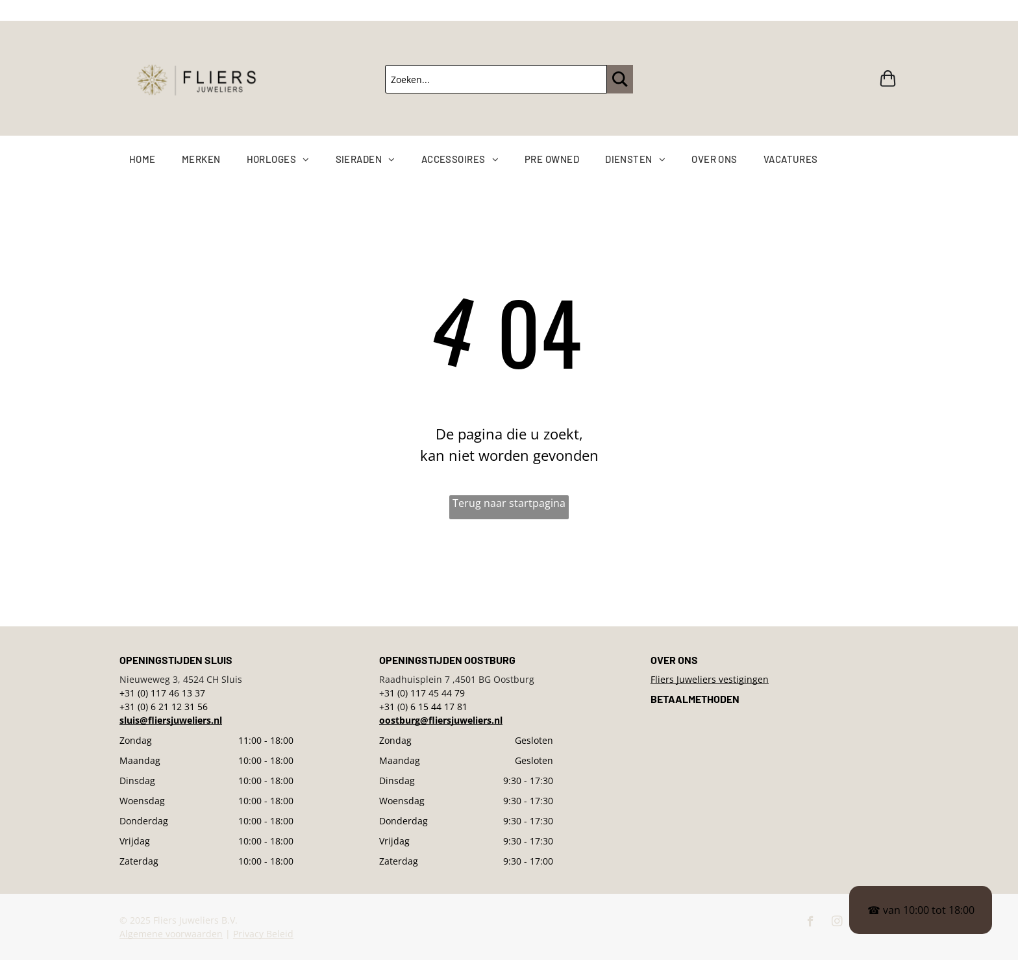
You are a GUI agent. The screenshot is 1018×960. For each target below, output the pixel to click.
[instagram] (837, 923)
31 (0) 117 (405, 693)
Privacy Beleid (263, 934)
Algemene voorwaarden (171, 934)
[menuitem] (155, 159)
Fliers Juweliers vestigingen (710, 679)
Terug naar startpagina (509, 503)
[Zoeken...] (496, 79)
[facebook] (810, 923)
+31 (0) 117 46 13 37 (162, 693)
